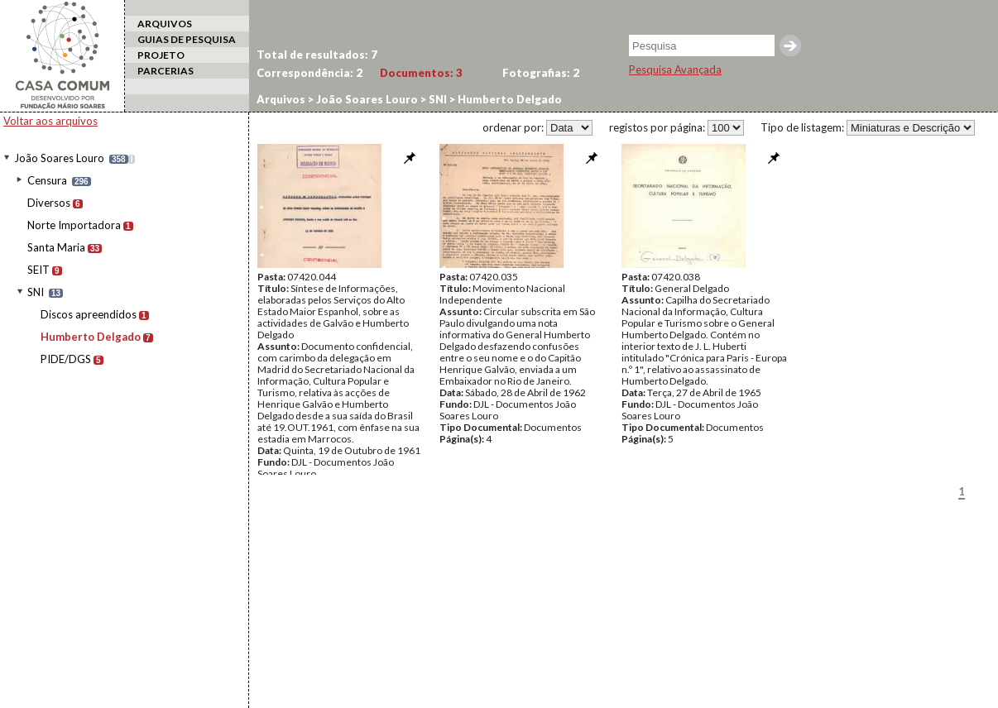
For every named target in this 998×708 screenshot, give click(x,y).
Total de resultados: (317, 54)
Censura (47, 180)
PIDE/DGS (66, 359)
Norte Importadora (74, 225)
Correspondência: (309, 72)
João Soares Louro (59, 158)
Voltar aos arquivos (50, 120)
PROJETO (161, 55)
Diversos (48, 202)
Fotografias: (540, 72)
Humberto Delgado (91, 336)
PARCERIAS (165, 71)
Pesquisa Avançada (675, 69)
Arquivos (281, 99)
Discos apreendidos (89, 314)
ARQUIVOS (164, 23)
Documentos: (421, 72)
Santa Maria (56, 247)
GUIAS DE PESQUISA (186, 39)
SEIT (38, 269)
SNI (35, 292)
